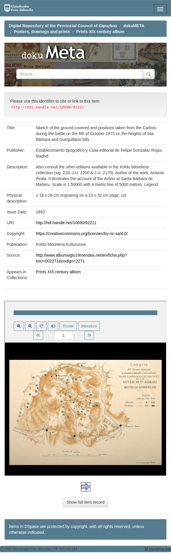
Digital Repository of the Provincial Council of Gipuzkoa (63, 25)
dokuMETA (134, 25)
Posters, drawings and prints (42, 31)
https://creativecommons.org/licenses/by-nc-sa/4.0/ (82, 233)
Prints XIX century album (100, 31)
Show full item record (85, 502)
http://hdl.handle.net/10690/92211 (66, 222)
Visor (85, 388)
